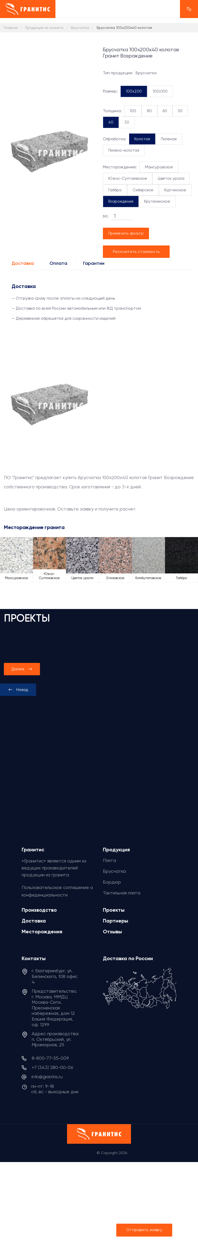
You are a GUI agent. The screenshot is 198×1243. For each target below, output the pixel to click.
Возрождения (120, 201)
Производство (39, 910)
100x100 (160, 91)
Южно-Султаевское (127, 178)
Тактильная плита (121, 892)
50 (180, 111)
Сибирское (143, 190)
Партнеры (115, 921)
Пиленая (169, 139)
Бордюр (112, 882)
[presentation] (18, 690)
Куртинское (175, 190)
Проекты (114, 910)
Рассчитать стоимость (136, 251)
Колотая (142, 139)
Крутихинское (157, 201)
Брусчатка (114, 871)
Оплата (58, 263)
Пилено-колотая (123, 150)
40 (110, 122)
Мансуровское (159, 167)
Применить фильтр (126, 233)
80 (149, 111)
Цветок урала (171, 178)
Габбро (115, 190)
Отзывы (112, 931)
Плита (109, 860)
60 (165, 111)
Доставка (23, 263)
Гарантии (93, 263)
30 (126, 122)
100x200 (134, 91)
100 (133, 111)
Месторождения (42, 931)
